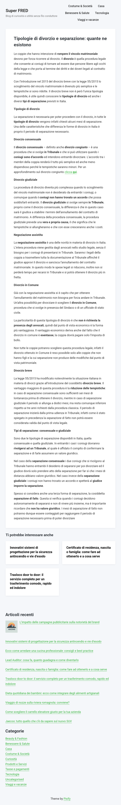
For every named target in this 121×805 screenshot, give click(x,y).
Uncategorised (14, 779)
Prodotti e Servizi (16, 764)
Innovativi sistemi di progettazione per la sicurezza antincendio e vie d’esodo (31, 552)
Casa (101, 6)
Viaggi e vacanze (88, 19)
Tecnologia (102, 13)
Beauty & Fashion (16, 738)
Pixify (67, 798)
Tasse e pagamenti (17, 769)
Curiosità (11, 759)
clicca (71, 172)
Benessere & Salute (77, 13)
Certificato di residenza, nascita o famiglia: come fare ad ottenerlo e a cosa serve (88, 552)
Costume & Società (80, 6)
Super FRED (17, 10)
